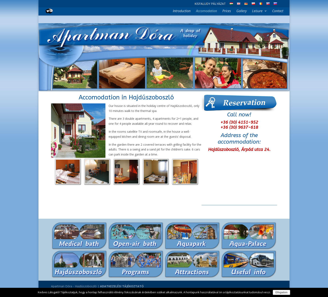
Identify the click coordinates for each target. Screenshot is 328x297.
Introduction (182, 11)
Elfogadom (281, 292)
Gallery (241, 11)
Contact (277, 11)
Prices (226, 11)
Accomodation (206, 11)
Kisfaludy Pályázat (210, 4)
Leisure (257, 11)
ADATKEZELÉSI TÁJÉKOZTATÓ (122, 286)
